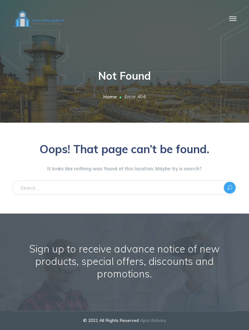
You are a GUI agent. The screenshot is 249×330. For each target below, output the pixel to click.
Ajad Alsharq (153, 320)
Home (110, 97)
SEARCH (230, 188)
